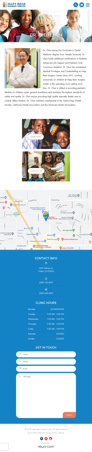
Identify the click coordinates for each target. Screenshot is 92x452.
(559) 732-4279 (46, 283)
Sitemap (61, 432)
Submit (69, 415)
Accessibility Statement (36, 432)
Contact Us (36, 171)
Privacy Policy (51, 432)
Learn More (35, 137)
